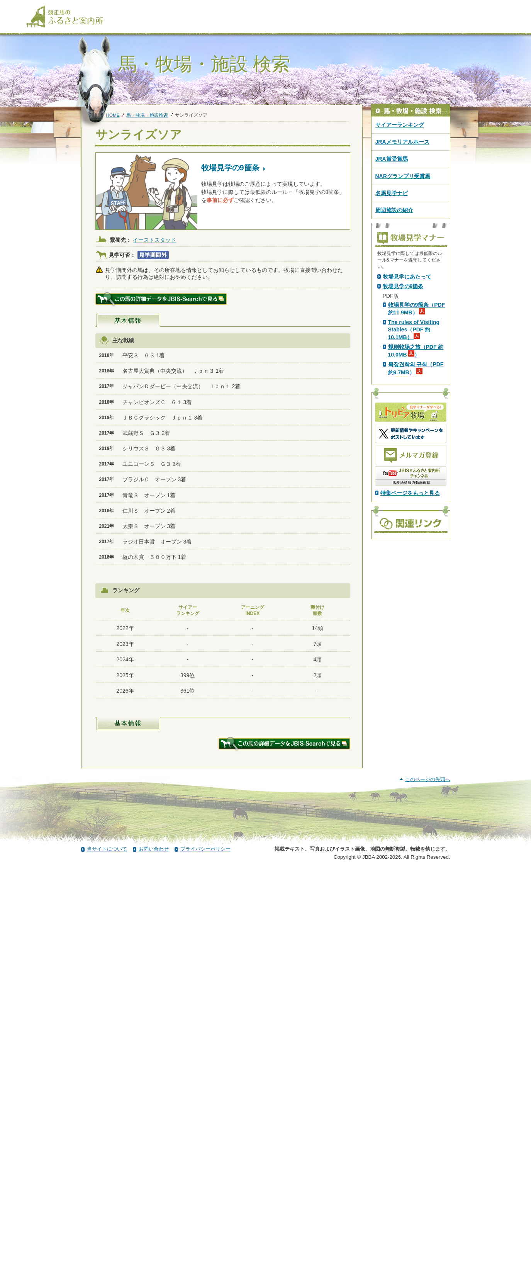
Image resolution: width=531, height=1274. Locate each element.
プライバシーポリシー (205, 1252)
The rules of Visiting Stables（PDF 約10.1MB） (414, 465)
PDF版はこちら (403, 342)
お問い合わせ (154, 1252)
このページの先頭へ (427, 1182)
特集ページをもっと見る (410, 629)
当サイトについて (107, 1252)
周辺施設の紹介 (394, 210)
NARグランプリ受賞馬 (402, 176)
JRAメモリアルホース (402, 142)
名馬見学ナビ (391, 193)
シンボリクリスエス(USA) (183, 324)
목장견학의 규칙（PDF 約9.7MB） (416, 504)
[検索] (500, 7)
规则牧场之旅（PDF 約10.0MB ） (416, 487)
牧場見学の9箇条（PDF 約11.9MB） (416, 445)
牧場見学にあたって (407, 412)
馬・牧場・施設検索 (147, 114)
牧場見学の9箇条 (403, 422)
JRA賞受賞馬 (391, 159)
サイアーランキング (399, 125)
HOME (113, 114)
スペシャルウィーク (177, 337)
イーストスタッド (154, 240)
